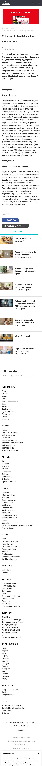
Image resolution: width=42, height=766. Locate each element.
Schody (5, 394)
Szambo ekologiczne (10, 450)
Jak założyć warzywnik (11, 630)
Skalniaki (5, 497)
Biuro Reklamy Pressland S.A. (13, 708)
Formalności (6, 406)
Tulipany (5, 656)
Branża (4, 692)
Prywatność (23, 741)
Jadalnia (5, 474)
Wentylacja (6, 601)
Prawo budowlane (9, 586)
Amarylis (5, 661)
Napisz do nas (7, 710)
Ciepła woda (6, 409)
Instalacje (5, 419)
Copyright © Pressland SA (21, 737)
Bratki (4, 671)
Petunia (5, 674)
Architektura (24, 725)
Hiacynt (5, 648)
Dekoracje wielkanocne (11, 557)
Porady (4, 391)
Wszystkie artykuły (21, 744)
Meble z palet (7, 505)
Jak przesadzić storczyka (12, 620)
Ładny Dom (6, 570)
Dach (4, 404)
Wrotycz (5, 520)
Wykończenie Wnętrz (10, 432)
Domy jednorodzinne (10, 690)
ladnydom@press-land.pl (11, 705)
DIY (3, 635)
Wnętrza (13, 28)
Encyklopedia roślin (9, 515)
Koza (4, 593)
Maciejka (5, 664)
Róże (4, 653)
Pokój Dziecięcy (8, 544)
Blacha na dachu (8, 448)
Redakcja (5, 713)
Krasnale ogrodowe (9, 518)
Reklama (14, 741)
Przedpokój (6, 471)
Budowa (5, 28)
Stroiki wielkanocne (9, 559)
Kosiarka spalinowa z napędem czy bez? (18, 525)
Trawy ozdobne (8, 528)
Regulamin (32, 741)
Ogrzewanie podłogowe (11, 596)
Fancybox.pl (25, 748)
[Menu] (39, 3)
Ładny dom (8, 722)
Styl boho (5, 479)
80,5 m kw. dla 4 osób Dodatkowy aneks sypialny (19, 31)
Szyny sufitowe (8, 599)
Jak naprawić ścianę (9, 632)
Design (16, 725)
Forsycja (5, 666)
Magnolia (5, 523)
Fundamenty (6, 414)
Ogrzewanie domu (9, 411)
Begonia (5, 651)
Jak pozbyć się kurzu (10, 627)
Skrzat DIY (6, 617)
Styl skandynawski (9, 482)
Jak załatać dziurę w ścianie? (13, 622)
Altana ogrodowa (8, 495)
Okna (4, 399)
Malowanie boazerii (9, 440)
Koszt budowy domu (10, 401)
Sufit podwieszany (9, 445)
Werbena (5, 676)
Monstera (5, 492)
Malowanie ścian (8, 435)
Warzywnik (6, 513)
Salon (4, 461)
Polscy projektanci (9, 549)
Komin (4, 396)
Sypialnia (5, 466)
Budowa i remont (19, 722)
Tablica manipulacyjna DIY (12, 637)
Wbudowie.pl (7, 588)
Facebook (21, 730)
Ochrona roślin (7, 503)
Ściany (4, 417)
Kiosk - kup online (21, 18)
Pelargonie (6, 669)
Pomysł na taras (8, 695)
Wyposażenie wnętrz (10, 541)
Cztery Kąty (6, 572)
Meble (4, 539)
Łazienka (5, 464)
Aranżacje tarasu (8, 510)
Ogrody (28, 722)
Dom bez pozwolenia (10, 583)
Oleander (5, 658)
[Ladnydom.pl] (6, 3)
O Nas (8, 741)
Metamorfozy (7, 476)
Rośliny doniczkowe (9, 500)
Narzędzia (6, 438)
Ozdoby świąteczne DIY (11, 546)
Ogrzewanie (6, 591)
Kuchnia (5, 469)
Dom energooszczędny (11, 606)
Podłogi (5, 430)
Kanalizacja (6, 604)
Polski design (7, 554)
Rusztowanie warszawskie (12, 443)
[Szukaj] (32, 3)
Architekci (5, 552)
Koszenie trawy (8, 508)
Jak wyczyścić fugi (9, 625)
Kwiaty (4, 679)
